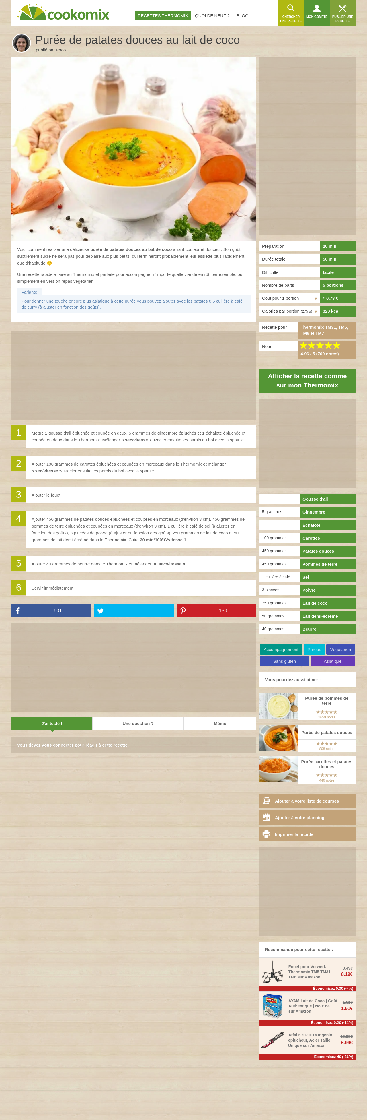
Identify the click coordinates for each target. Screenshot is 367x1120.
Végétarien (340, 649)
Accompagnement (281, 649)
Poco (61, 49)
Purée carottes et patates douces (326, 764)
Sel (305, 577)
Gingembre (313, 511)
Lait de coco (315, 603)
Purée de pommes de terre (326, 701)
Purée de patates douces (326, 732)
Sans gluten (284, 661)
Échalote (311, 525)
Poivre (309, 590)
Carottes (311, 538)
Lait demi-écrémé (320, 616)
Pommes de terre (319, 564)
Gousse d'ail (315, 499)
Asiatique (333, 661)
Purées (314, 649)
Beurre (309, 629)
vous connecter (58, 745)
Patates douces (318, 551)
